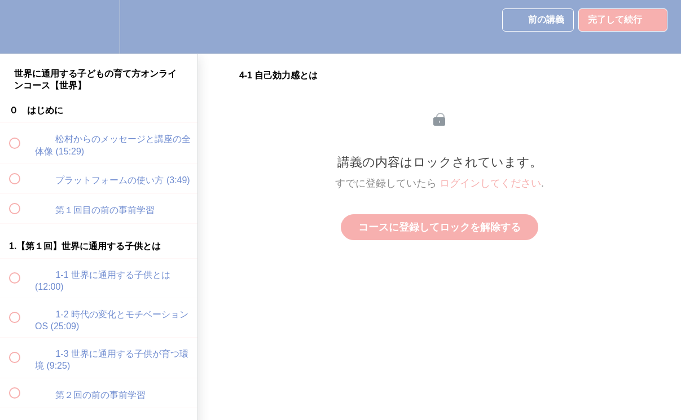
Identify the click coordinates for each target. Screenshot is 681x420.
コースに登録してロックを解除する (439, 227)
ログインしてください (490, 183)
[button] (21, 27)
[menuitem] (99, 27)
